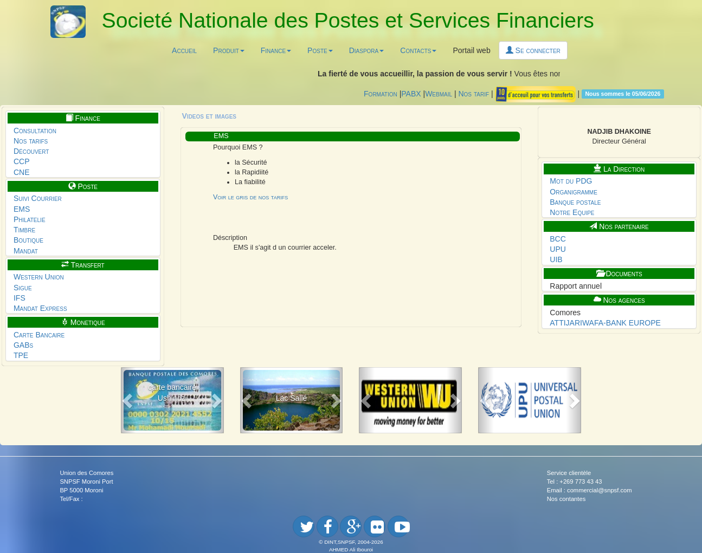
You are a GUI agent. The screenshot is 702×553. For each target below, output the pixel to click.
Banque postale (575, 202)
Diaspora (366, 50)
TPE (21, 355)
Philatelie (30, 219)
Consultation (35, 130)
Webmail (438, 93)
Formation (380, 93)
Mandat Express (40, 308)
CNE (22, 172)
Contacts (418, 50)
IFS (19, 298)
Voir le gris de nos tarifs (250, 197)
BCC (558, 239)
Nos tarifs (31, 140)
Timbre (24, 229)
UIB (556, 259)
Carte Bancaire (39, 334)
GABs (23, 345)
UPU (558, 249)
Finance (276, 50)
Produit (228, 50)
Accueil (184, 50)
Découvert (31, 151)
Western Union (39, 276)
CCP (22, 161)
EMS (22, 209)
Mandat (26, 250)
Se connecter (533, 50)
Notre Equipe (572, 212)
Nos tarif (473, 93)
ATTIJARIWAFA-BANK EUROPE (605, 322)
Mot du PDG (571, 181)
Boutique (28, 240)
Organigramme (573, 191)
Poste (320, 50)
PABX (411, 93)
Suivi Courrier (38, 198)
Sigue (23, 287)
